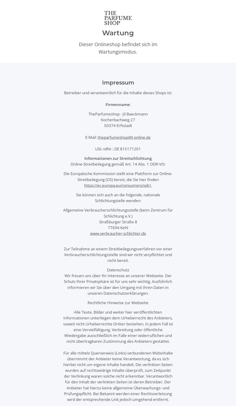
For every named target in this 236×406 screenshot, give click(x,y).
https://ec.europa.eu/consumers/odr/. (118, 185)
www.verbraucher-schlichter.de (118, 233)
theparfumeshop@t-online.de (124, 137)
